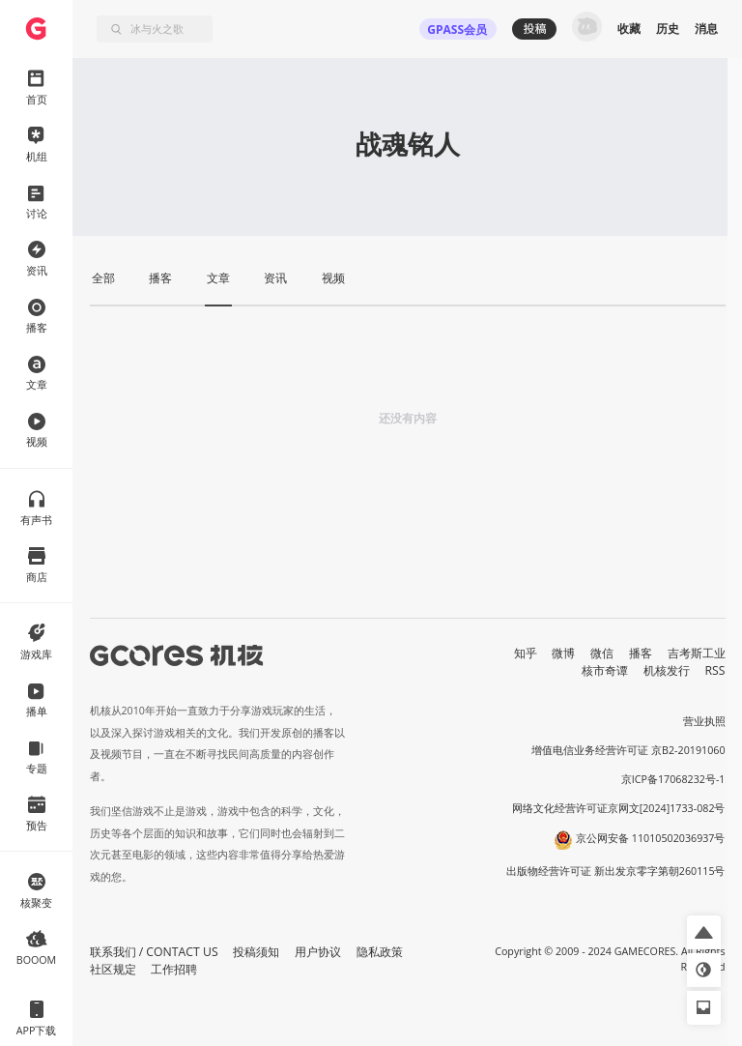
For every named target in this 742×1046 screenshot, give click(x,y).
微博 (563, 653)
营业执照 (704, 721)
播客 (640, 653)
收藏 (629, 28)
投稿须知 (256, 952)
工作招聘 (174, 969)
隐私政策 (380, 952)
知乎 (525, 653)
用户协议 (318, 952)
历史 (667, 28)
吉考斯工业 (697, 653)
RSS (715, 670)
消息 (706, 28)
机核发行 (666, 670)
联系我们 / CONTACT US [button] (154, 952)
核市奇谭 (605, 670)
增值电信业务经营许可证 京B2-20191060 (628, 750)
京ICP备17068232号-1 (673, 779)
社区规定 (113, 969)
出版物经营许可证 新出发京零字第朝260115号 (616, 871)
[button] (704, 932)
